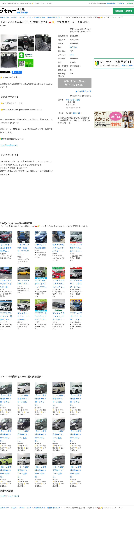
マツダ (21, 17)
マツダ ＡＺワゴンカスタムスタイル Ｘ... (76, 241)
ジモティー (4, 17)
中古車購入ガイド (83, 91)
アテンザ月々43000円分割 (41, 240)
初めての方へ (111, 3)
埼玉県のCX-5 (39, 17)
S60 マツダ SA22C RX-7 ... (23, 276)
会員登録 (130, 3)
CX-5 (29, 17)
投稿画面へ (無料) (123, 11)
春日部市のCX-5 (53, 17)
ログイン (121, 3)
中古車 (14, 17)
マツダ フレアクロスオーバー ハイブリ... (41, 277)
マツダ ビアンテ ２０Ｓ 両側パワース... (6, 310)
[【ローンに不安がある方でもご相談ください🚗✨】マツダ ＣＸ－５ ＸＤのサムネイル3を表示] (43, 42)
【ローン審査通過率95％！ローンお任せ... (6, 394)
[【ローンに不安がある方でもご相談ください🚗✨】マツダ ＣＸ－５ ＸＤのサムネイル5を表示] (25, 59)
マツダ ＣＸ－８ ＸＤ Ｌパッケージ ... (23, 310)
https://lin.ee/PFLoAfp (9, 145)
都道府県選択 (22, 12)
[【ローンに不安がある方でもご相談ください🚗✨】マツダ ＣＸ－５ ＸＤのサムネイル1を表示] (8, 42)
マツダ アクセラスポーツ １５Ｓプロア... (41, 310)
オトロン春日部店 (73, 100)
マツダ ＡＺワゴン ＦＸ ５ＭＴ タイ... (76, 310)
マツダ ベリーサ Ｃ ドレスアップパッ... (76, 277)
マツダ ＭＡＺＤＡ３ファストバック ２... (58, 277)
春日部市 (73, 47)
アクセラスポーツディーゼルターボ (6, 277)
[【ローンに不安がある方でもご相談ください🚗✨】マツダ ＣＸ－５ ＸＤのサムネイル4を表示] (8, 59)
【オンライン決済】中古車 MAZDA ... (6, 241)
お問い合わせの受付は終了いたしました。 (74, 83)
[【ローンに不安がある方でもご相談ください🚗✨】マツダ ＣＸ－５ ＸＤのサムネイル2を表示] (25, 42)
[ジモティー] (8, 10)
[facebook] (17, 72)
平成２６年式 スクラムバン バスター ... (58, 241)
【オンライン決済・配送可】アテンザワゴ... (23, 243)
